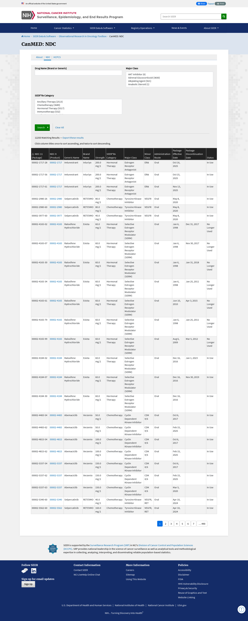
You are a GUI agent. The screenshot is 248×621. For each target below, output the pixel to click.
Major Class (132, 68)
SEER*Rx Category (44, 95)
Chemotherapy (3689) (78, 105)
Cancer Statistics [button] (63, 28)
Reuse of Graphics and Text (192, 592)
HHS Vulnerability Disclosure (193, 583)
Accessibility (184, 570)
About (39, 57)
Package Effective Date (177, 154)
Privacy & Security (187, 588)
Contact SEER (81, 570)
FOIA (180, 579)
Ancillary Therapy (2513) (78, 101)
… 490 (202, 523)
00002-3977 (56, 215)
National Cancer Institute (161, 605)
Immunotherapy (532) (78, 111)
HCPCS (57, 57)
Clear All (59, 127)
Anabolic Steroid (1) (169, 84)
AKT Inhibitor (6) (169, 74)
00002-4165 (56, 224)
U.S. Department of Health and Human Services (87, 605)
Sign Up (28, 584)
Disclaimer (183, 574)
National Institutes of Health (129, 605)
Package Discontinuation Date (194, 154)
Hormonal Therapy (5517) (78, 108)
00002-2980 (56, 198)
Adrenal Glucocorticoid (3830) (169, 77)
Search (41, 127)
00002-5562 (56, 507)
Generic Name (71, 157)
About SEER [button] (210, 28)
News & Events (179, 27)
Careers (130, 570)
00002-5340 (56, 499)
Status (210, 157)
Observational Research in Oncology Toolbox (82, 36)
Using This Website (136, 579)
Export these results (73, 137)
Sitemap (130, 574)
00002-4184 (56, 357)
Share (202, 3)
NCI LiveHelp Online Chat (87, 574)
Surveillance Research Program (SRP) (110, 545)
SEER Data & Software (44, 36)
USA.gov (181, 605)
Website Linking (186, 597)
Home (34, 27)
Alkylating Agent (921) (169, 81)
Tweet (211, 3)
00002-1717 (56, 162)
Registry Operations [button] (142, 28)
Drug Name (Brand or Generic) (51, 68)
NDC (48, 57)
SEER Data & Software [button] (101, 28)
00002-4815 (56, 439)
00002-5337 (56, 463)
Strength (100, 157)
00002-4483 (56, 415)
